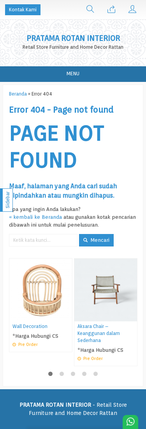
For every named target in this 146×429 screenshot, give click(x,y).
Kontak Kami (23, 9)
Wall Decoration (29, 326)
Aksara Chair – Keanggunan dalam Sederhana (98, 333)
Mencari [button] (96, 240)
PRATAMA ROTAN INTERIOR (73, 38)
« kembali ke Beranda (35, 217)
